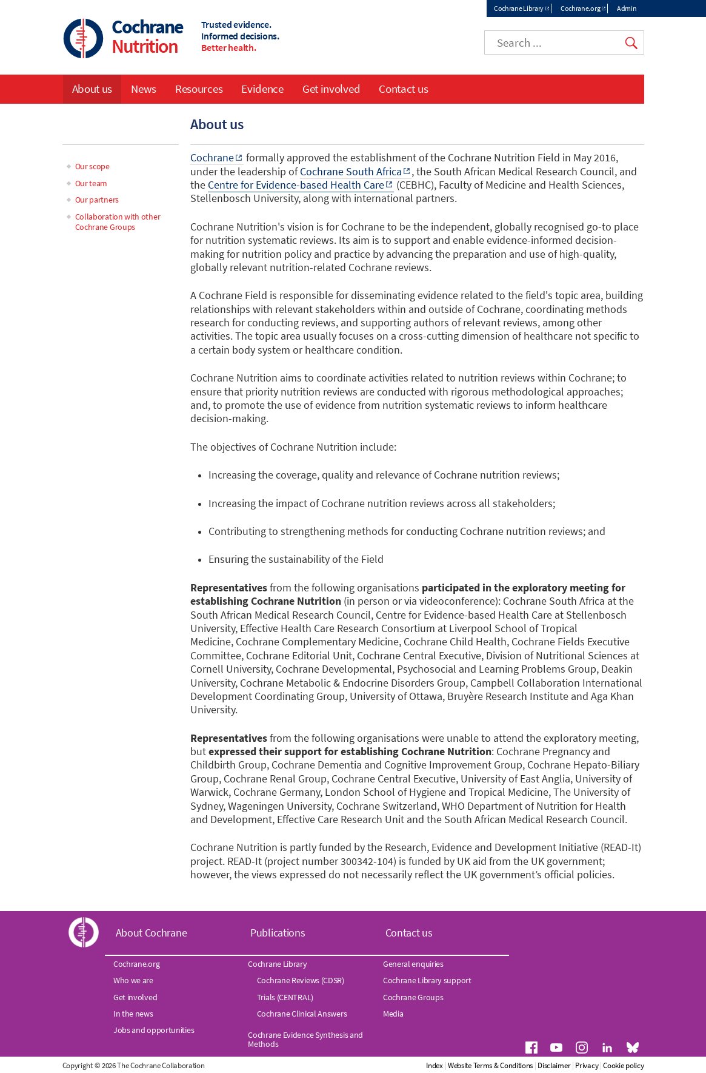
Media (393, 1013)
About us (92, 88)
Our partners (97, 199)
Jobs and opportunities (153, 1029)
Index (434, 1065)
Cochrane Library (519, 8)
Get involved (331, 88)
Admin (627, 8)
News (143, 88)
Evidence (262, 88)
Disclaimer (554, 1065)
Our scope (92, 166)
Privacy (586, 1065)
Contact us (403, 88)
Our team (91, 183)
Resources (198, 88)
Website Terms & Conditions (490, 1065)
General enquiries (413, 963)
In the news (133, 1013)
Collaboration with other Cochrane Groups (118, 221)
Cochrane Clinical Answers (302, 1013)
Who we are (133, 980)
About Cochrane (151, 933)
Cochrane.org (580, 8)
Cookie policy (623, 1065)
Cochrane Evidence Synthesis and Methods (305, 1039)
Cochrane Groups (413, 997)
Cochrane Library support (427, 980)
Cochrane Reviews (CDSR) (300, 980)
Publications (277, 933)
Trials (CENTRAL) (285, 997)
